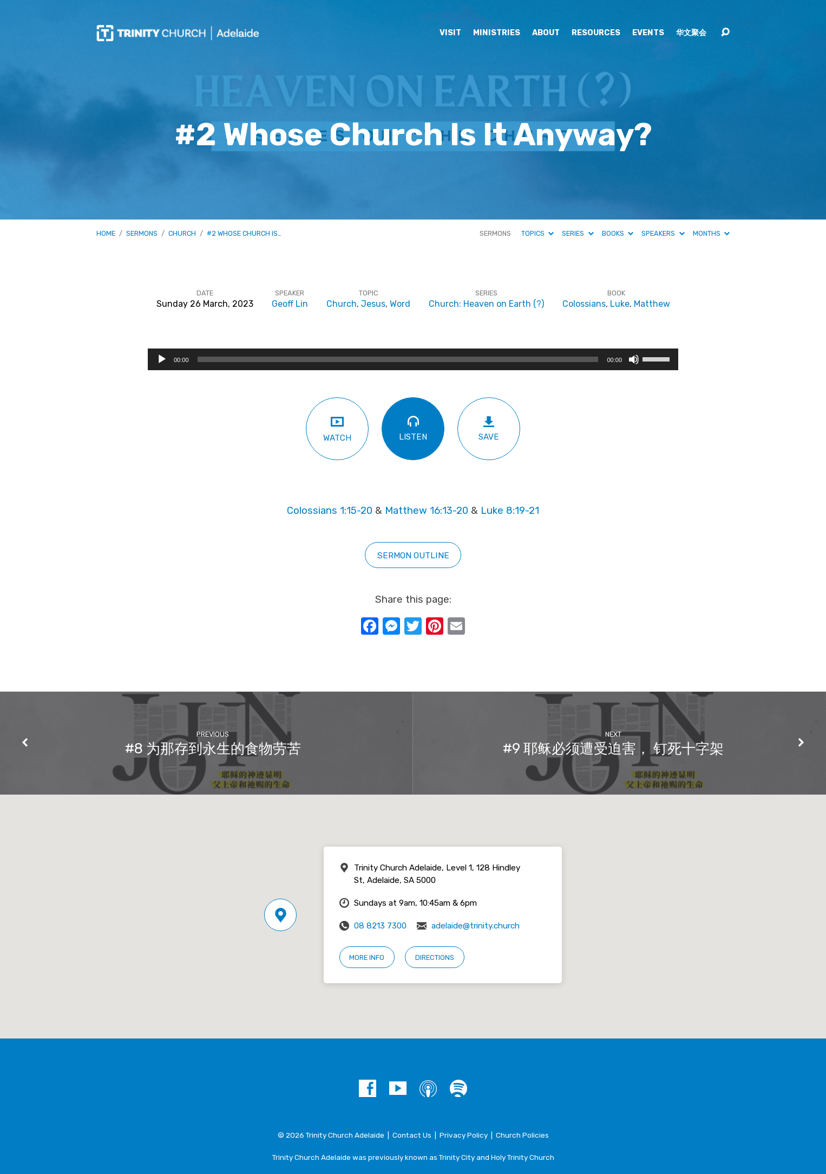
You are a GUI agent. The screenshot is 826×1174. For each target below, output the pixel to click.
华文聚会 (691, 33)
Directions (434, 957)
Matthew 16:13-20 (426, 511)
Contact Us (411, 1135)
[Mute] (633, 359)
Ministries (496, 33)
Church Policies (522, 1135)
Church (182, 233)
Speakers (662, 233)
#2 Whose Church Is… (244, 233)
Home (105, 233)
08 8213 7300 (380, 926)
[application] (413, 359)
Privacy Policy (464, 1135)
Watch (337, 428)
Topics (537, 233)
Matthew (652, 304)
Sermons (142, 233)
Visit (450, 33)
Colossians (584, 304)
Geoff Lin (290, 304)
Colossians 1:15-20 (329, 511)
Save (489, 428)
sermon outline (413, 555)
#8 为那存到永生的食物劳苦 (213, 748)
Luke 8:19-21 (510, 511)
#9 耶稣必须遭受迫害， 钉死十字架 (613, 748)
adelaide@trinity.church (475, 926)
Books (617, 233)
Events (648, 33)
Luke (620, 304)
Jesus (373, 304)
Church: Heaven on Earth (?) (486, 304)
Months (711, 233)
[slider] (398, 359)
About (546, 33)
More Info (366, 957)
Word (400, 304)
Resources (596, 33)
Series (577, 233)
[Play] (161, 359)
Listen (413, 428)
